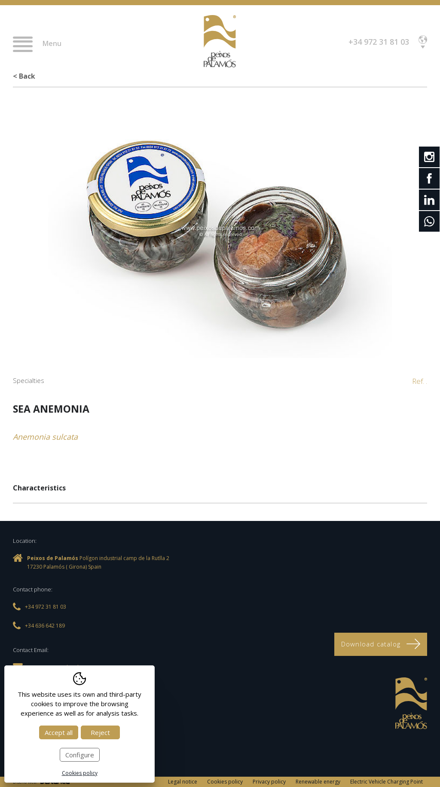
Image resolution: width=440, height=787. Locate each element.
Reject (100, 732)
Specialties (28, 380)
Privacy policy (269, 781)
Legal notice (182, 781)
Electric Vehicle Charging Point (386, 781)
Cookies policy (225, 781)
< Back (24, 76)
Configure (79, 754)
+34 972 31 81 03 (378, 42)
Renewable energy (318, 781)
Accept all (59, 732)
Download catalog (380, 644)
